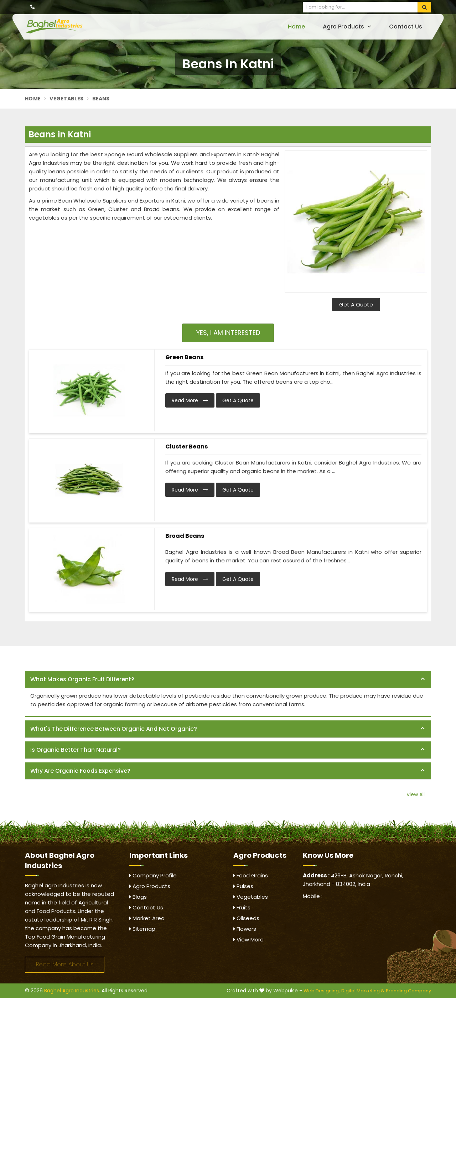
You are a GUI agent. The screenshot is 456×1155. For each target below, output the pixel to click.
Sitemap (142, 929)
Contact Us (405, 26)
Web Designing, (322, 990)
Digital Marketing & (362, 990)
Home (296, 26)
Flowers (244, 929)
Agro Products (347, 26)
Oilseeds (246, 918)
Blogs (138, 897)
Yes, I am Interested (228, 332)
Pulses (243, 886)
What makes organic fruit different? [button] (82, 679)
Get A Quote (356, 304)
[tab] (228, 679)
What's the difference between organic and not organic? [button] (113, 729)
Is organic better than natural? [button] (75, 750)
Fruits (241, 907)
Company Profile (153, 875)
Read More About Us (64, 964)
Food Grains (250, 875)
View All (415, 794)
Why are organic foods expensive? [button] (80, 771)
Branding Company (408, 990)
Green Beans (184, 357)
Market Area (147, 918)
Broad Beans (184, 536)
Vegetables (66, 98)
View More (248, 939)
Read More (190, 400)
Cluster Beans (186, 446)
